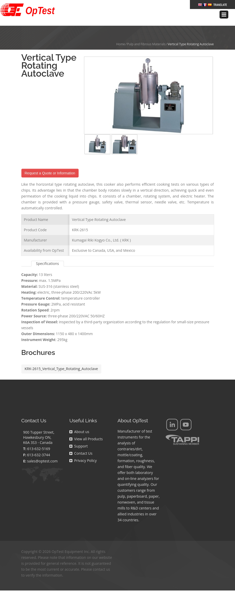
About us (79, 424)
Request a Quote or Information (50, 165)
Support (78, 438)
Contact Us (80, 445)
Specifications (47, 255)
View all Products (86, 431)
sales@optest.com (42, 453)
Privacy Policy (83, 452)
